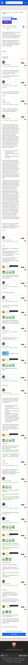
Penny (3, 246)
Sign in (25, 2)
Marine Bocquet (6, 64)
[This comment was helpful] (22, 63)
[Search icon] (14, 2)
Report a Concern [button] (13, 66)
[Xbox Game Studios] (14, 647)
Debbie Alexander (6, 480)
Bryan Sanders (6, 521)
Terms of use (15, 660)
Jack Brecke (5, 463)
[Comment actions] (25, 65)
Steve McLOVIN (6, 118)
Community (16, 12)
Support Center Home (7, 12)
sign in (6, 626)
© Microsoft (17, 662)
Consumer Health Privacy (19, 658)
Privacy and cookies (8, 660)
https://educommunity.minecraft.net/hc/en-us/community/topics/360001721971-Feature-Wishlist (10, 547)
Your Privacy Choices (9, 658)
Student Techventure (11, 25)
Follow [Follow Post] (6, 22)
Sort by (23, 58)
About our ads (10, 662)
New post (14, 634)
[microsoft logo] (23, 655)
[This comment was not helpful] (23, 63)
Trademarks (21, 660)
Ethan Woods (5, 84)
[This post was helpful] (23, 26)
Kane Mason (5, 506)
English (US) (5, 655)
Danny (8, 553)
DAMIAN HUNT (6, 103)
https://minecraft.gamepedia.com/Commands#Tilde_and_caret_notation (10, 450)
